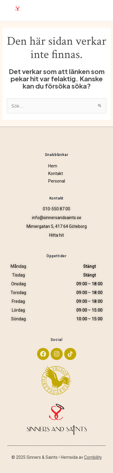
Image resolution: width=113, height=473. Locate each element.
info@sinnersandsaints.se (56, 217)
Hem (52, 166)
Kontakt (55, 173)
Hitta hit (56, 235)
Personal (56, 181)
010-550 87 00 (56, 209)
